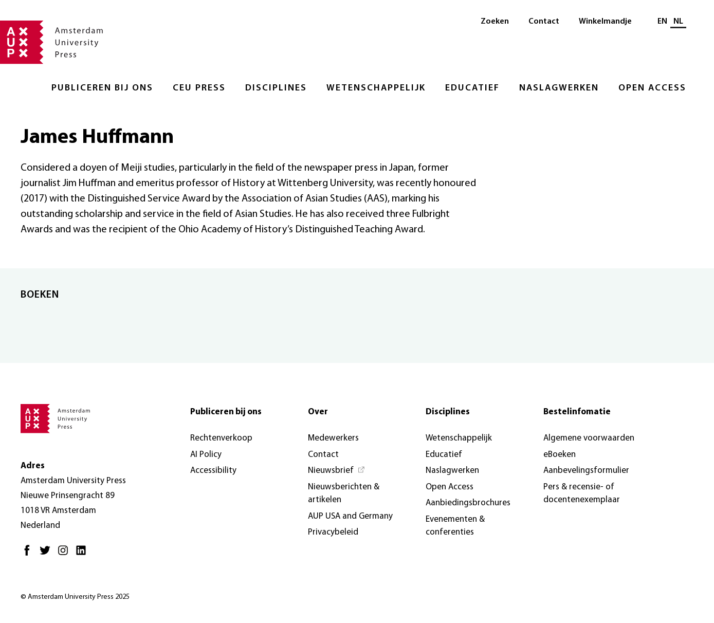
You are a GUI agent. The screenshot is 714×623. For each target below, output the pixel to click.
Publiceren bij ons (102, 88)
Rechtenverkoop (221, 438)
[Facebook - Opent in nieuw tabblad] (30, 554)
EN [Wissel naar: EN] (662, 21)
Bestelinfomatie (577, 412)
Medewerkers (333, 438)
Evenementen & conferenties (455, 526)
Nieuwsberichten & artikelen (343, 494)
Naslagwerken (559, 88)
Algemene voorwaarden (588, 438)
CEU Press (199, 88)
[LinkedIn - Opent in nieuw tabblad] (84, 554)
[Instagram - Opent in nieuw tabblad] (66, 554)
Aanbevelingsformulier (586, 470)
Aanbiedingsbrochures (468, 503)
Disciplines (276, 88)
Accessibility (213, 470)
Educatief (472, 88)
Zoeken (495, 21)
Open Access (652, 88)
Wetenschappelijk (376, 88)
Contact (543, 21)
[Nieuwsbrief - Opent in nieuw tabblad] (336, 471)
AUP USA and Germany (350, 516)
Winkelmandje (605, 21)
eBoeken (559, 454)
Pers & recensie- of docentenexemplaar (581, 494)
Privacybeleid (333, 532)
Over (318, 412)
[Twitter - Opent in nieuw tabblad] (48, 554)
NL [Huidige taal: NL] (678, 21)
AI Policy (206, 454)
